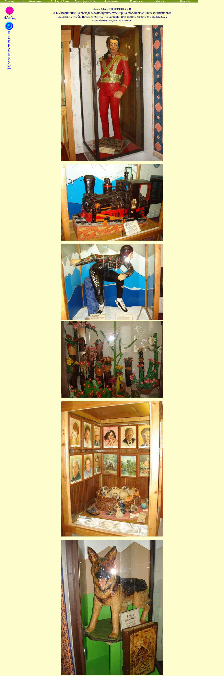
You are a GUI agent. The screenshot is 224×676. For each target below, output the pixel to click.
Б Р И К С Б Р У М (9, 50)
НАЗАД (9, 17)
